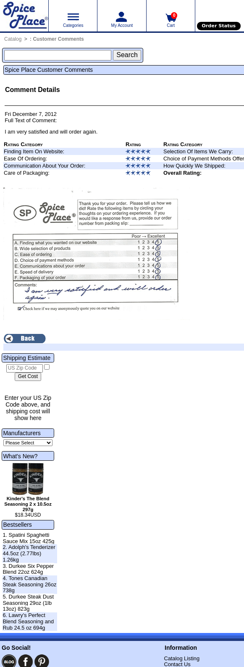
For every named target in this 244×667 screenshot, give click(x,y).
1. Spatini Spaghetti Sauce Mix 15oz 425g (28, 538)
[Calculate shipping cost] (28, 377)
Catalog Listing (181, 658)
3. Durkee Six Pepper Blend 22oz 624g (28, 569)
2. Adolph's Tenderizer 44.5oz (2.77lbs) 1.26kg (29, 553)
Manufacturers (21, 433)
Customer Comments (58, 39)
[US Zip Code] (24, 368)
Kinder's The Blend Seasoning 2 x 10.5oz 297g (28, 504)
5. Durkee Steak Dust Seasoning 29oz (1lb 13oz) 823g (28, 602)
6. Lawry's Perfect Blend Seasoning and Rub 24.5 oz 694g (28, 621)
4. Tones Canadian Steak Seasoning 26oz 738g (29, 584)
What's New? (20, 456)
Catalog (12, 39)
